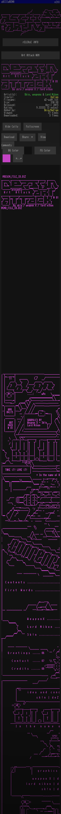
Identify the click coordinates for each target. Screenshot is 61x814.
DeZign (54, 97)
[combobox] (18, 158)
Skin (27, 94)
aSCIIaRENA (7, 1)
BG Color (13, 150)
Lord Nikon (51, 94)
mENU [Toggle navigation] (57, 2)
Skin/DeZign (51, 110)
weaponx (36, 94)
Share (26, 137)
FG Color (45, 150)
